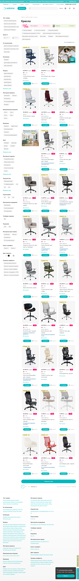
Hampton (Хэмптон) (8, 531)
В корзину (27, 83)
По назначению (7, 43)
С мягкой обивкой (26, 30)
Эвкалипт (12, 574)
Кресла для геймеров (9, 29)
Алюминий (6, 95)
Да (5, 218)
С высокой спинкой (53, 30)
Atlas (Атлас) (7, 79)
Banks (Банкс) (7, 82)
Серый (20, 572)
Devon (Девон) (15, 528)
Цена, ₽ (5, 34)
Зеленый (5, 570)
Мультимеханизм (8, 129)
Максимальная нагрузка (10, 109)
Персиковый (10, 572)
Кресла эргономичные (10, 23)
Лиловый (15, 570)
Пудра (4, 572)
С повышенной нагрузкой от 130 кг (31, 33)
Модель (5, 70)
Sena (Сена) (6, 538)
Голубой (12, 145)
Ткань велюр (34, 505)
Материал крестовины (10, 231)
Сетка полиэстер (8, 168)
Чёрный (41, 554)
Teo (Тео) (13, 540)
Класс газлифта (8, 245)
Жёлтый (6, 148)
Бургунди (14, 142)
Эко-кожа (39, 505)
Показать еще (48, 481)
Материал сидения (9, 156)
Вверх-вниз (14, 126)
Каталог (22, 8)
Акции (21, 4)
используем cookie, (66, 570)
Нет (5, 226)
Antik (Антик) (7, 76)
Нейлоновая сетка (9, 162)
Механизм (6, 123)
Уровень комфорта (8, 260)
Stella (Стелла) (7, 540)
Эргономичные (8, 65)
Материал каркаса (9, 93)
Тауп (4, 574)
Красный (10, 570)
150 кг (5, 118)
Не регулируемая (8, 208)
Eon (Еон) (10, 529)
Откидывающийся (8, 184)
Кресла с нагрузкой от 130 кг (11, 272)
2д (17, 184)
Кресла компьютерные (10, 20)
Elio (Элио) (15, 529)
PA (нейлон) (7, 98)
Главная (23, 17)
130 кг (5, 115)
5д (31, 513)
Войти (61, 8)
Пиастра (6, 132)
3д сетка (45, 505)
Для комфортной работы (10, 62)
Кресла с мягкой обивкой (10, 269)
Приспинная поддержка (10, 202)
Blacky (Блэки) (7, 85)
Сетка (5, 171)
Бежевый (6, 142)
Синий (23, 572)
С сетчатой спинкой (39, 30)
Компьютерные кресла (10, 263)
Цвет (4, 140)
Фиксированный (8, 181)
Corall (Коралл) (22, 526)
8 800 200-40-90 (70, 4)
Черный (8, 574)
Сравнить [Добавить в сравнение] (35, 83)
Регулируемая (7, 211)
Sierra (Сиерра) (14, 538)
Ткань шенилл (45, 503)
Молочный (20, 570)
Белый (5, 145)
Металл (14, 95)
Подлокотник (7, 178)
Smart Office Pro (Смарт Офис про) (16, 537)
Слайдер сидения (8, 216)
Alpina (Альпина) (8, 73)
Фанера (6, 104)
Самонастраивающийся (10, 135)
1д (4, 197)
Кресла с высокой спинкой (11, 266)
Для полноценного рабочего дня (11, 45)
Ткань (50, 503)
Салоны (15, 4)
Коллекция (6, 57)
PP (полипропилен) (9, 101)
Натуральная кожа (8, 159)
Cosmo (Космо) (7, 528)
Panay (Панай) (18, 533)
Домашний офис (29, 17)
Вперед (33, 486)
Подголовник (7, 194)
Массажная (7, 205)
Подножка (6, 224)
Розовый (15, 572)
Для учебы (6, 51)
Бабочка (6, 126)
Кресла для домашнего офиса (11, 26)
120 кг (11, 112)
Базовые (6, 59)
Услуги (27, 4)
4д (9, 187)
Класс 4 (13, 248)
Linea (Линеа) (16, 531)
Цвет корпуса (7, 253)
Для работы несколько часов (11, 48)
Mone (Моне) (10, 533)
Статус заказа (60, 4)
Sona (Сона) (21, 538)
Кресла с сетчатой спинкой (11, 275)
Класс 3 (6, 248)
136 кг (11, 115)
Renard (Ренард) (12, 535)
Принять (66, 576)
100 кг (5, 112)
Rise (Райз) (19, 535)
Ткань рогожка (37, 503)
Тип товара (6, 18)
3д (4, 187)
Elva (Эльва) (21, 529)
